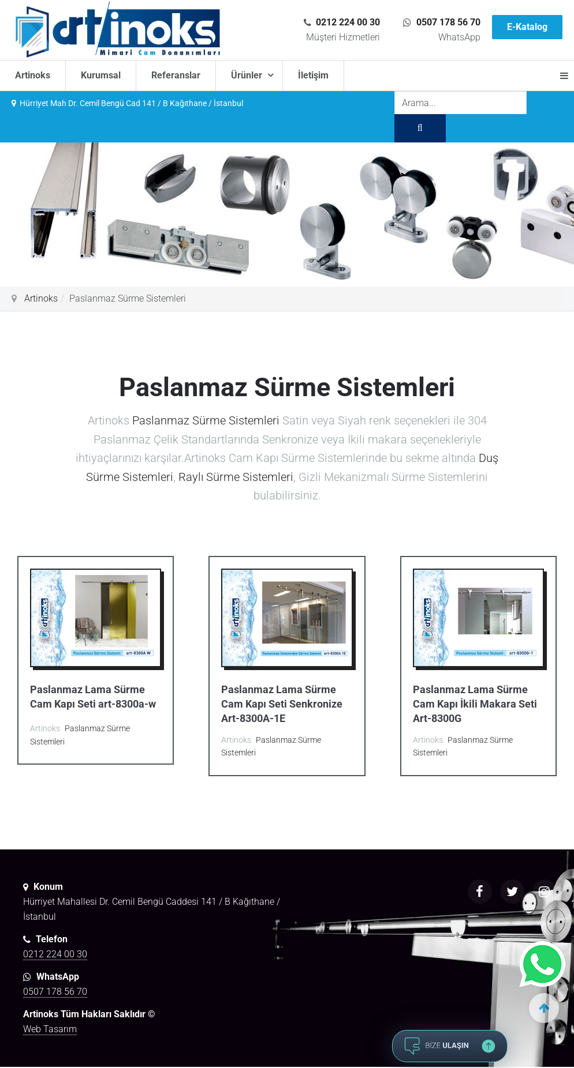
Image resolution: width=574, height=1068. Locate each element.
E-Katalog (527, 26)
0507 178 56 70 (448, 22)
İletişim (313, 75)
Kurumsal (101, 75)
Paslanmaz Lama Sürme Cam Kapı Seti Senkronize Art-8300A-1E (281, 703)
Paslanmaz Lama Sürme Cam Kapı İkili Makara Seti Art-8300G (475, 703)
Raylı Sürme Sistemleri (235, 477)
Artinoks (32, 75)
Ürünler (247, 75)
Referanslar (175, 75)
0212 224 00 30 (348, 22)
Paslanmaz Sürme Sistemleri (205, 420)
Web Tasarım (50, 1029)
